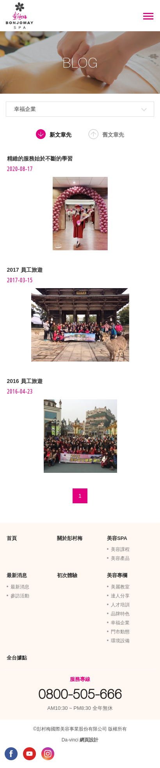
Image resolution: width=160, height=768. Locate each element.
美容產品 (120, 558)
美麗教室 (120, 587)
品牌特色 (120, 614)
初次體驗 (67, 575)
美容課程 (120, 549)
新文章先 (60, 135)
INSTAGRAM (47, 753)
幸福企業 (25, 109)
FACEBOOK (11, 753)
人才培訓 (120, 605)
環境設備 (120, 640)
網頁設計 (89, 740)
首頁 (12, 538)
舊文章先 (113, 135)
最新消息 (17, 575)
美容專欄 (117, 575)
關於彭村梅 (69, 538)
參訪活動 (20, 596)
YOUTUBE (29, 753)
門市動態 (120, 631)
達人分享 (120, 596)
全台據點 (17, 658)
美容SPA (117, 538)
